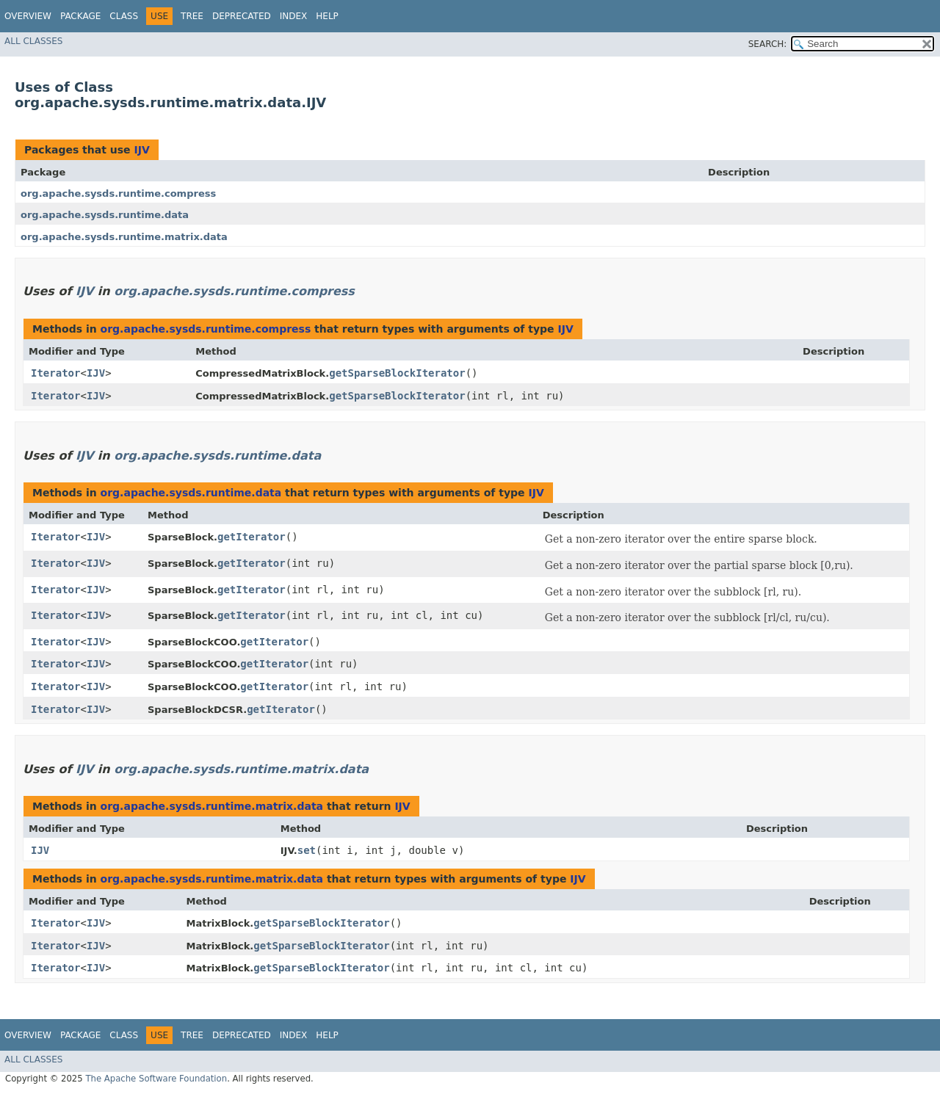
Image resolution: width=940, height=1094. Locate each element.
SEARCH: (767, 44)
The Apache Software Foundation (156, 1078)
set (306, 850)
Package (80, 16)
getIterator (251, 537)
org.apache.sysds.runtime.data (105, 214)
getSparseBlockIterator (397, 373)
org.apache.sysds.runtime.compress (118, 193)
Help (327, 16)
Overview (27, 16)
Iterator (55, 373)
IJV (141, 150)
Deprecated (241, 16)
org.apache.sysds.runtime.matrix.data (124, 236)
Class (123, 16)
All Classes (33, 41)
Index (294, 16)
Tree (192, 16)
